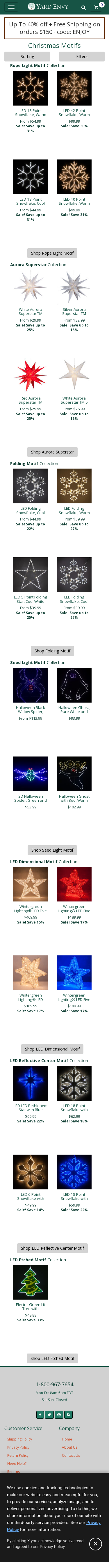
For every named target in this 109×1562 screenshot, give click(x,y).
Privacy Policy (18, 1447)
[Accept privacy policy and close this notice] (95, 1544)
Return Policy (17, 1455)
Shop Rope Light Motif (52, 253)
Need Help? (16, 1463)
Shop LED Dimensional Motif (52, 1049)
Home (67, 1439)
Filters (81, 56)
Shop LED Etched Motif (52, 1358)
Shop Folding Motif (52, 651)
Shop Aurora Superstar (52, 452)
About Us (69, 1447)
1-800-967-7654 (54, 1384)
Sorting (27, 56)
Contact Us (71, 1455)
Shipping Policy (19, 1439)
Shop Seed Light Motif (52, 850)
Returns (13, 1471)
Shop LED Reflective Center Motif (52, 1248)
